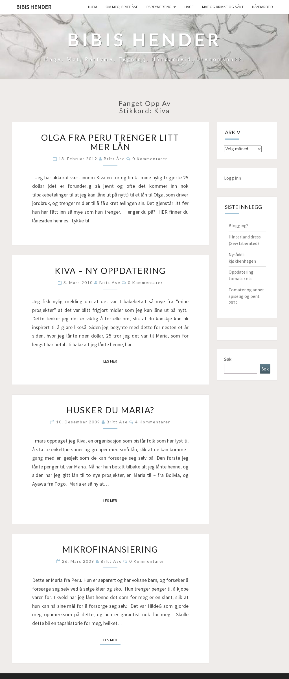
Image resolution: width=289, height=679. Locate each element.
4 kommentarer (152, 421)
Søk (227, 359)
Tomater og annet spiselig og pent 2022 (246, 296)
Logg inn (232, 178)
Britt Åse (114, 158)
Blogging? (238, 225)
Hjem (92, 6)
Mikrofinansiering (110, 549)
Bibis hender (33, 6)
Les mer (112, 361)
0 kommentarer (149, 158)
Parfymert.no (159, 6)
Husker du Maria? (110, 410)
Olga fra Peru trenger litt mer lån (110, 142)
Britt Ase (110, 282)
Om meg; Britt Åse (122, 6)
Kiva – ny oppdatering (110, 270)
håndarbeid (262, 6)
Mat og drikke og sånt (223, 6)
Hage (189, 6)
